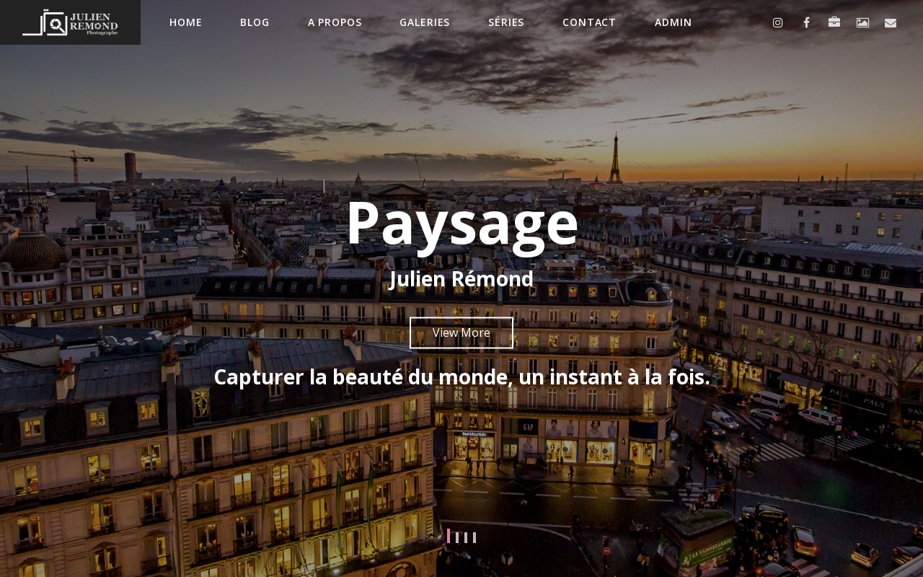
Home (185, 22)
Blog (254, 22)
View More (461, 332)
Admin (673, 22)
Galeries (424, 22)
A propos (335, 22)
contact (589, 22)
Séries (506, 22)
